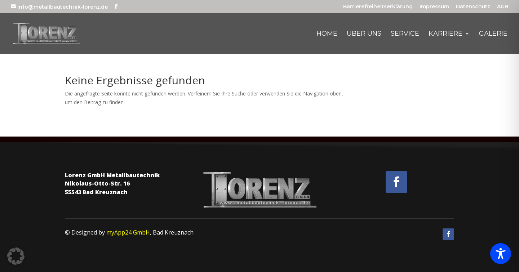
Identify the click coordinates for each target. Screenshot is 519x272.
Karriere (445, 34)
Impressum (434, 7)
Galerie (493, 34)
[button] (16, 256)
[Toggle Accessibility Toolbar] (500, 253)
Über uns (364, 34)
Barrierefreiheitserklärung (378, 7)
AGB (502, 7)
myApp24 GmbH (128, 232)
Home (326, 34)
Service (405, 34)
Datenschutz (473, 7)
